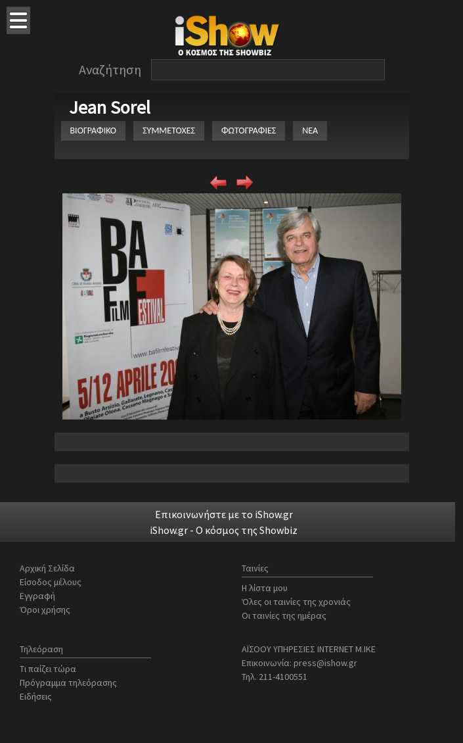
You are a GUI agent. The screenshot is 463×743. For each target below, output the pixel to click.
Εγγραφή (37, 596)
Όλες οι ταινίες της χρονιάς (296, 602)
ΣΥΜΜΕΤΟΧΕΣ (169, 130)
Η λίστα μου (265, 588)
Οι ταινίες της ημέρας (284, 615)
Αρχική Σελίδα (47, 568)
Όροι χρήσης (45, 609)
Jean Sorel (109, 107)
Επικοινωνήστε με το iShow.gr (224, 514)
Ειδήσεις (36, 696)
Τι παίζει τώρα (48, 669)
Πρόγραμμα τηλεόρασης (68, 682)
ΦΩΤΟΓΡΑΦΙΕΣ (248, 130)
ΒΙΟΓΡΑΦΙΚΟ (93, 130)
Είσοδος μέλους (50, 582)
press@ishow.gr (325, 663)
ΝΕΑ (310, 130)
